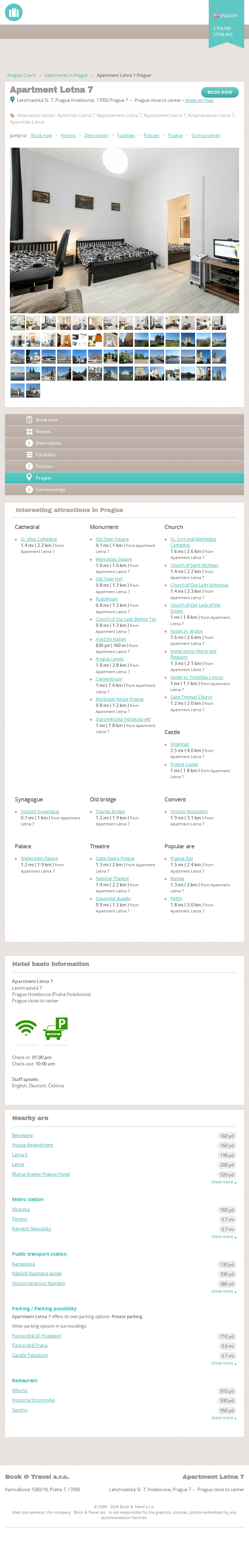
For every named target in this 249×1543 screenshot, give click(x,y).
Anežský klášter (111, 639)
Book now (219, 92)
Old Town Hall (109, 579)
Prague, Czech (21, 75)
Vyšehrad (179, 744)
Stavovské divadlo (113, 898)
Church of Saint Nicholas (194, 565)
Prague (175, 135)
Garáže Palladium (30, 1355)
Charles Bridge (110, 811)
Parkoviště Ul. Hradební (36, 1336)
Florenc (19, 1219)
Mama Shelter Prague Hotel (41, 1174)
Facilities (126, 135)
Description (96, 135)
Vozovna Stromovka (33, 1400)
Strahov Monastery (189, 811)
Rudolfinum (107, 599)
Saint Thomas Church (191, 697)
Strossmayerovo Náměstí (38, 1283)
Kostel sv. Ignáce (186, 631)
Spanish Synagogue (40, 811)
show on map (199, 100)
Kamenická (23, 1264)
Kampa (177, 878)
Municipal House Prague (120, 699)
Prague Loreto (110, 659)
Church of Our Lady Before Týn (126, 619)
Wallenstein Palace (39, 858)
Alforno (19, 1390)
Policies (151, 135)
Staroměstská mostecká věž (123, 719)
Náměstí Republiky (31, 1228)
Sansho (19, 1410)
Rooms (68, 135)
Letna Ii (19, 1154)
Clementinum (109, 679)
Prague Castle (184, 764)
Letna (18, 1164)
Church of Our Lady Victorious (199, 585)
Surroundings (206, 135)
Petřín (176, 898)
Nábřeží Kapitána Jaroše (37, 1273)
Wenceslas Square (114, 559)
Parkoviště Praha (30, 1345)
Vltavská (21, 1209)
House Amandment (32, 1145)
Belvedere (22, 1135)
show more (224, 1182)
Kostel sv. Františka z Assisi (196, 677)
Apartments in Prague (66, 75)
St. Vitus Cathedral (39, 539)
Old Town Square (112, 539)
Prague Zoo (181, 858)
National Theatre (112, 878)
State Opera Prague (115, 858)
